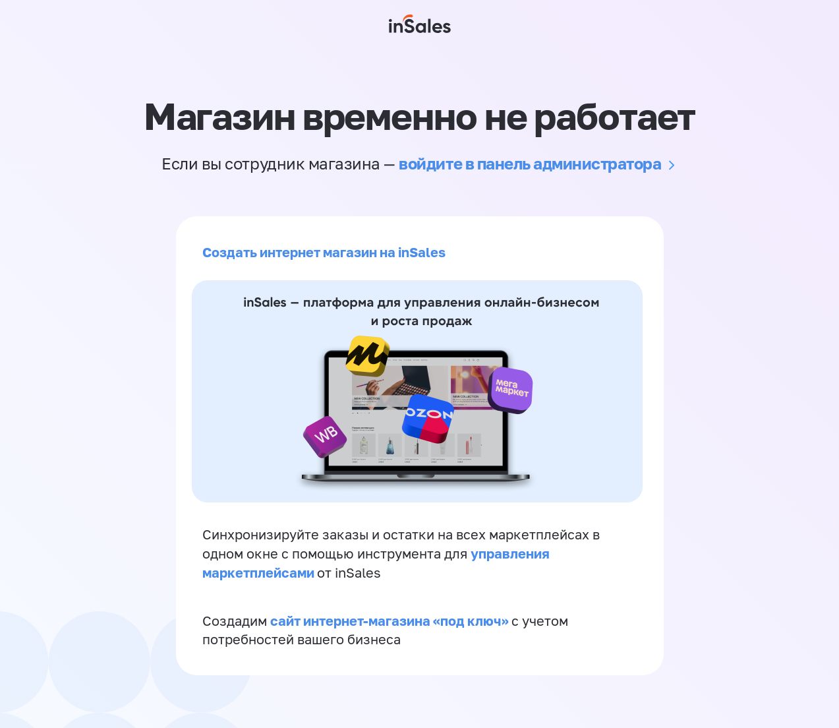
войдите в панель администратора (530, 163)
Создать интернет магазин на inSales (324, 252)
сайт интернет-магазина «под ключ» (390, 620)
